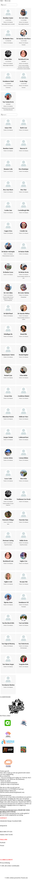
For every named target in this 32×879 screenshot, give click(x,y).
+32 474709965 (24, 20)
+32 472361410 (8, 61)
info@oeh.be (3, 825)
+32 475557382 (24, 83)
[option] (16, 706)
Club (1, 1)
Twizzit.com (24, 877)
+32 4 (9, 789)
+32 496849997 (8, 83)
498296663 (23, 61)
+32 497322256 (8, 20)
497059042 (8, 104)
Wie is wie (7, 1)
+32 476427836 (8, 40)
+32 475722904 (24, 40)
